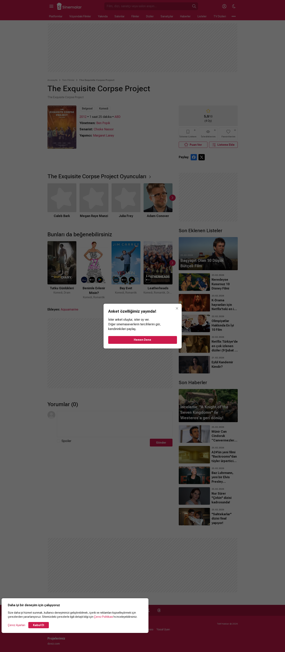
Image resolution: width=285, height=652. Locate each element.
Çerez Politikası (103, 616)
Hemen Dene (142, 339)
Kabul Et (38, 625)
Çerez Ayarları (16, 625)
